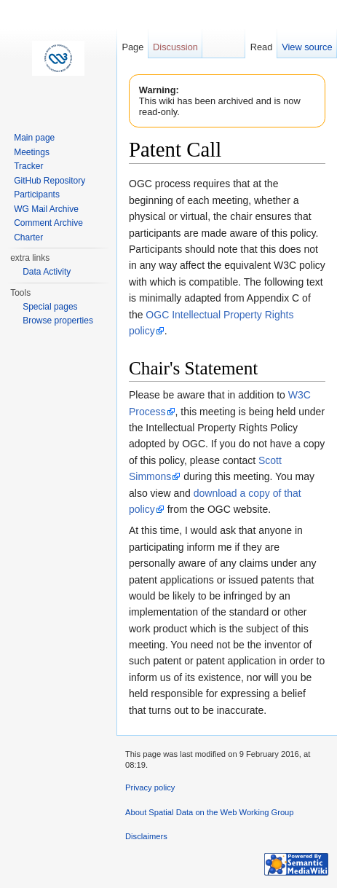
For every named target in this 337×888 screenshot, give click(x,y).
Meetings (31, 152)
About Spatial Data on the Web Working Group (209, 812)
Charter (28, 237)
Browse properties (58, 320)
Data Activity (47, 272)
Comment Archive (48, 223)
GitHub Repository (49, 181)
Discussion (175, 47)
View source (307, 47)
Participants (37, 194)
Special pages (50, 307)
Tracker (28, 166)
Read (261, 47)
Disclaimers (146, 836)
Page (132, 47)
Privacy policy (150, 787)
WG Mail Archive (46, 209)
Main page (34, 138)
